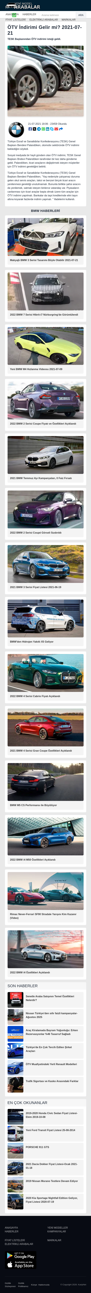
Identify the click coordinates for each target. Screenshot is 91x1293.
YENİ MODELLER (57, 1227)
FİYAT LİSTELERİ (15, 1240)
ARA (81, 15)
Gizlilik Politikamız (23, 1285)
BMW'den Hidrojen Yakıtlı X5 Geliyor (32, 641)
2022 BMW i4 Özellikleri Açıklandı (30, 972)
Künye (34, 1285)
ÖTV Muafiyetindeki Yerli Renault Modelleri (51, 1064)
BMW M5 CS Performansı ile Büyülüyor (33, 805)
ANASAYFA (12, 14)
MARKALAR (54, 1240)
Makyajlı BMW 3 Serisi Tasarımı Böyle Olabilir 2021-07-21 (44, 260)
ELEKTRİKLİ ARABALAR (19, 1244)
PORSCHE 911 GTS (37, 1147)
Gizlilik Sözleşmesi (10, 1285)
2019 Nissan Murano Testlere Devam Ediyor (52, 1181)
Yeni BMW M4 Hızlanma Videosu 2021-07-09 (36, 369)
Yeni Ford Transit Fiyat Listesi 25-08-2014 (50, 1130)
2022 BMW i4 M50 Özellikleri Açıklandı (33, 859)
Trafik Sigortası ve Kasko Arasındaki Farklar (52, 1081)
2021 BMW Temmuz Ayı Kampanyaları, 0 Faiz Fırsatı (41, 478)
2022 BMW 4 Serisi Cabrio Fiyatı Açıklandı (35, 696)
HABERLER (29, 14)
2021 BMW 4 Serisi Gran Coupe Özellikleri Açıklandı (41, 750)
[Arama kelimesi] (57, 15)
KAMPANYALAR (56, 1231)
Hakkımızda (44, 1285)
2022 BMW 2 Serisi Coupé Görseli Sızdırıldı (36, 532)
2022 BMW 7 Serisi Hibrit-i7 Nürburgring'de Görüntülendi (44, 314)
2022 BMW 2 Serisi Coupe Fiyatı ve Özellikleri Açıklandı (43, 423)
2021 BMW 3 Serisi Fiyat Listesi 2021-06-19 (35, 587)
